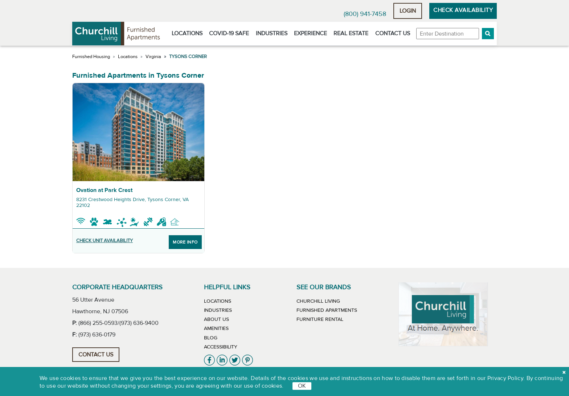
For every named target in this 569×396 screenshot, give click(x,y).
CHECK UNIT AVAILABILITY (104, 241)
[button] (488, 33)
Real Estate (350, 33)
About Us (216, 319)
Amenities (216, 328)
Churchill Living (318, 301)
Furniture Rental (319, 319)
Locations (187, 33)
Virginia (153, 57)
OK (302, 385)
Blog (210, 338)
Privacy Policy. (506, 378)
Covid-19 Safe (229, 33)
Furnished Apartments (326, 310)
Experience (310, 33)
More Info (185, 242)
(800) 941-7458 (365, 14)
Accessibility (220, 347)
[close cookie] (564, 372)
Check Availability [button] (463, 10)
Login (408, 11)
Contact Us (392, 33)
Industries (271, 33)
